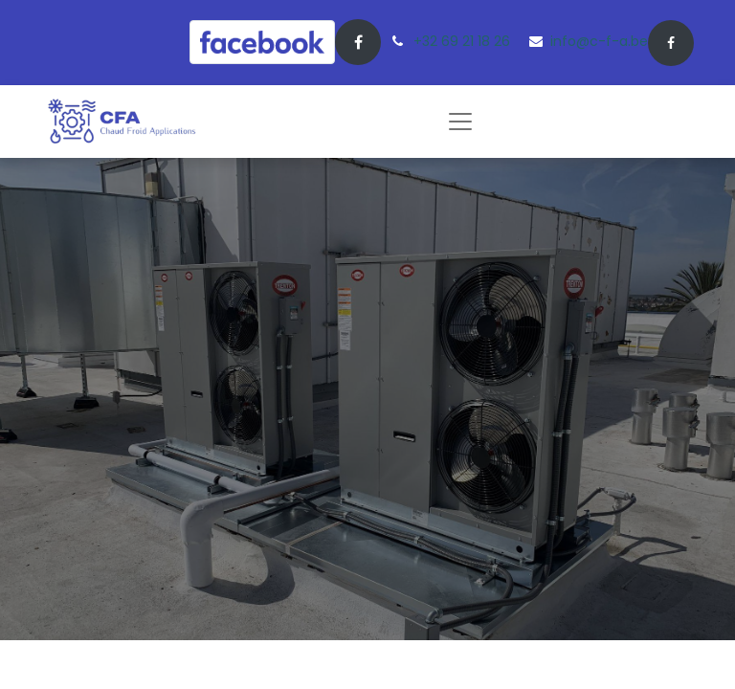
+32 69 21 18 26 (461, 41)
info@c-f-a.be (599, 41)
